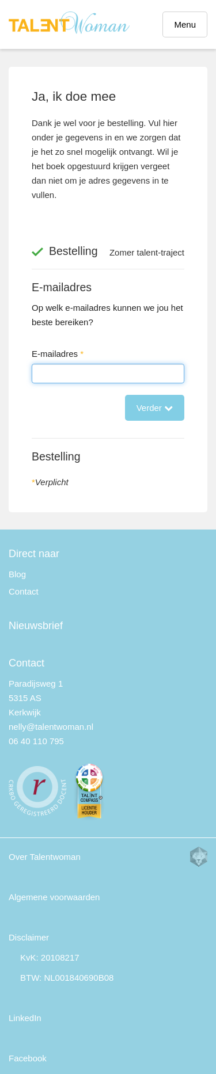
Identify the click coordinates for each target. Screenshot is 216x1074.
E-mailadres (62, 287)
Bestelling (56, 456)
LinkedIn (25, 1018)
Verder (155, 408)
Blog (17, 574)
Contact (24, 591)
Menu (185, 24)
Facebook (28, 1058)
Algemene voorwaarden (54, 897)
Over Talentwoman (45, 857)
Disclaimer (29, 937)
